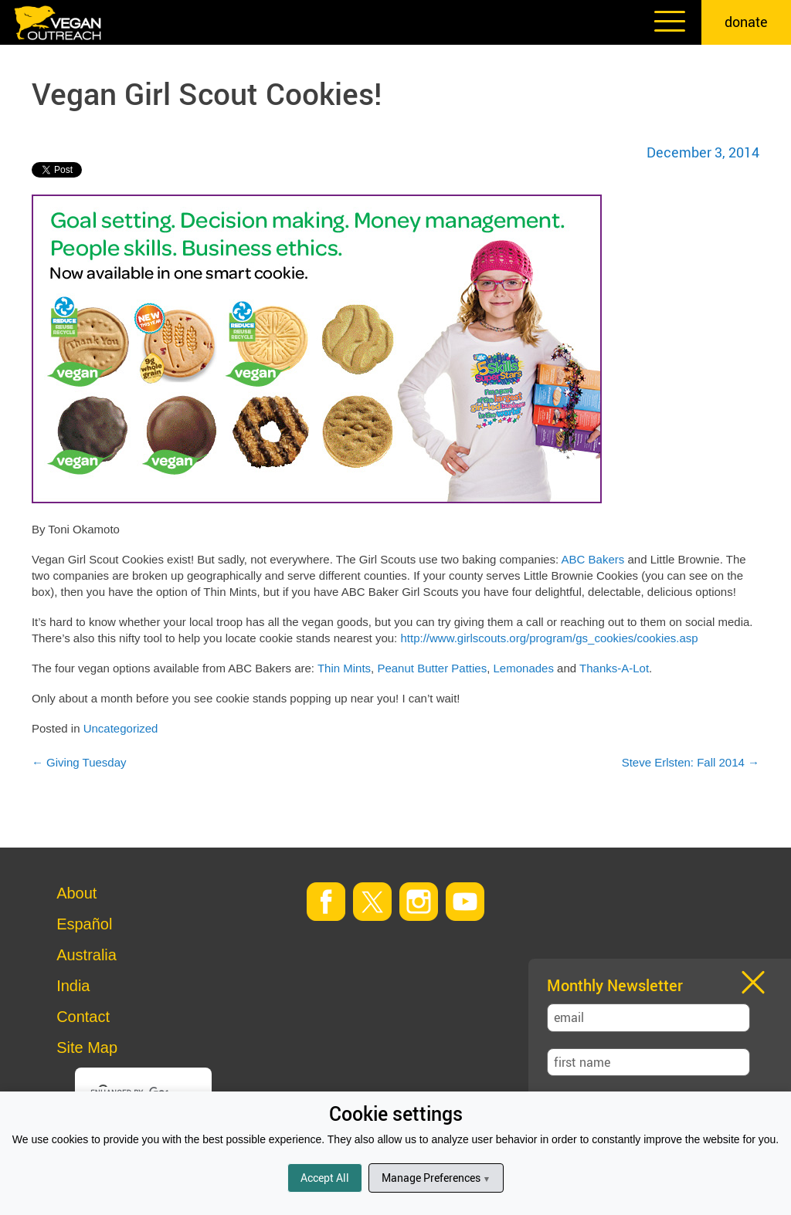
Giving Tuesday (79, 762)
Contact (83, 1016)
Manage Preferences (436, 1177)
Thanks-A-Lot (614, 668)
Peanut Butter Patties (432, 668)
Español (84, 923)
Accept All (324, 1177)
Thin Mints (344, 668)
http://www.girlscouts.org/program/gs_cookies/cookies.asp (549, 638)
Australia (86, 954)
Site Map (86, 1047)
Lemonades (524, 668)
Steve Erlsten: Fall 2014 (690, 762)
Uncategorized (120, 728)
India (73, 985)
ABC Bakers (593, 559)
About (76, 893)
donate (746, 21)
